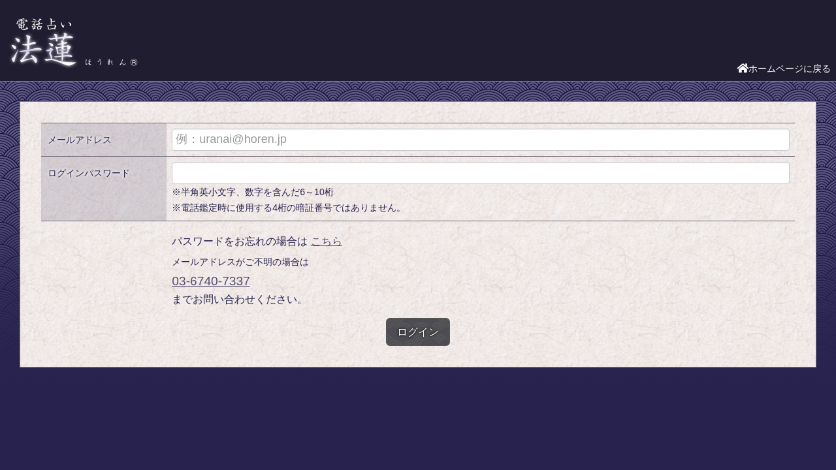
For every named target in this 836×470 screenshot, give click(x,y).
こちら (326, 241)
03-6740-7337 (211, 281)
